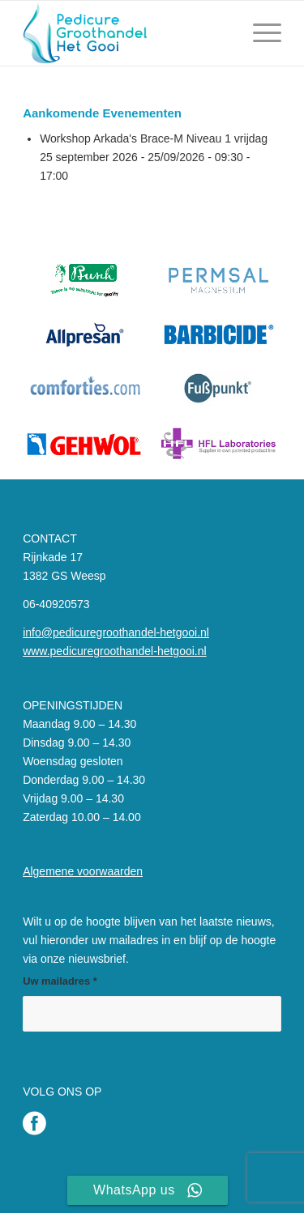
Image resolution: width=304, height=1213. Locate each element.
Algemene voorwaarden (83, 871)
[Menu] (259, 33)
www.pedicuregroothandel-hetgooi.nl (114, 651)
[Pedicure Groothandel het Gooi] (126, 33)
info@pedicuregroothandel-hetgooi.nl (116, 632)
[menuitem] (259, 33)
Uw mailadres (60, 981)
